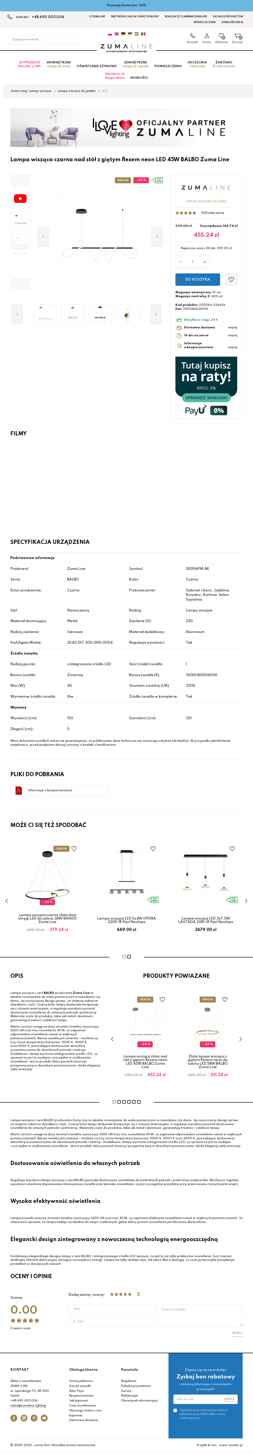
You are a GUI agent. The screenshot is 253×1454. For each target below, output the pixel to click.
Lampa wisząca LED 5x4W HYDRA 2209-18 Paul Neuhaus (126, 921)
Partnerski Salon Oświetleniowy (135, 16)
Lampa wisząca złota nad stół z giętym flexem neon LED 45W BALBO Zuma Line (145, 1064)
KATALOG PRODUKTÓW (228, 16)
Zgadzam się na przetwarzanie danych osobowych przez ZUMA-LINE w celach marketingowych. (203, 1415)
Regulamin (128, 1382)
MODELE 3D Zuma (205, 22)
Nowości (139, 79)
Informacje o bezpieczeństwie (50, 792)
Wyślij (237, 1334)
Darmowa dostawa (83, 1422)
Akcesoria (197, 66)
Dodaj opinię (214, 214)
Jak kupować (78, 1402)
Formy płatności (81, 1382)
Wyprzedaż (29, 66)
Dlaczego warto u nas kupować (85, 1415)
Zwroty (126, 1392)
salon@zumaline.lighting (28, 1407)
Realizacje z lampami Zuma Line (186, 16)
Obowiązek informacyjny (139, 1402)
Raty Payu (76, 1392)
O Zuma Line (97, 16)
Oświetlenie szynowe (97, 68)
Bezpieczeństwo (81, 1397)
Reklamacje (129, 1397)
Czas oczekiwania (82, 1407)
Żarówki (224, 66)
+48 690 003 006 (48, 17)
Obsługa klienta (83, 1371)
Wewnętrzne (58, 66)
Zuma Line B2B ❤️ (232, 22)
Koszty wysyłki (80, 1387)
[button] (20, 182)
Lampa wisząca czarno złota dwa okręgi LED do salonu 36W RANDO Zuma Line (47, 920)
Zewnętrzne (135, 66)
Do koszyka (197, 281)
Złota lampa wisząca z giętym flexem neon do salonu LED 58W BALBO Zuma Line (208, 1064)
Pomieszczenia (168, 68)
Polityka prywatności (136, 1387)
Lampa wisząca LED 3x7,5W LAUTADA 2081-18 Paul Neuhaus (205, 921)
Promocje (115, 77)
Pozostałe (129, 1371)
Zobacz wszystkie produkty (206, 202)
